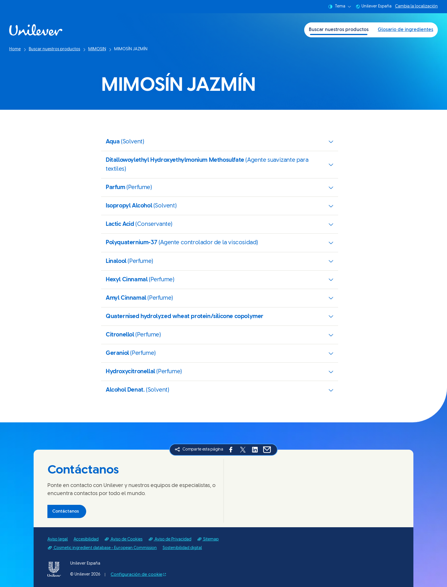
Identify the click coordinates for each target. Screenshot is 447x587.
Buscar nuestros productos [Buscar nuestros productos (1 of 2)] (339, 29)
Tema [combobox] (339, 6)
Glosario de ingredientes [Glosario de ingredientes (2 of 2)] (405, 29)
